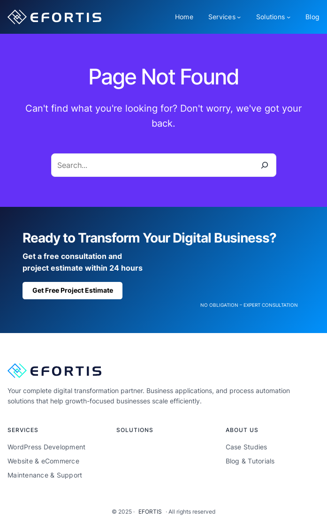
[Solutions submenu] (288, 17)
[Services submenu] (239, 17)
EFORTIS (150, 511)
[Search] (264, 165)
